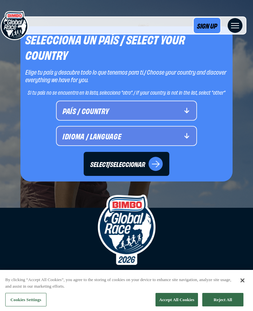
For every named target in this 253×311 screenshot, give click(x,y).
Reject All (223, 300)
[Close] (242, 282)
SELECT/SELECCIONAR (126, 164)
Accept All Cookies (176, 300)
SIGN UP (207, 25)
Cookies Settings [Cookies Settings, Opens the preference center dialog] (26, 300)
